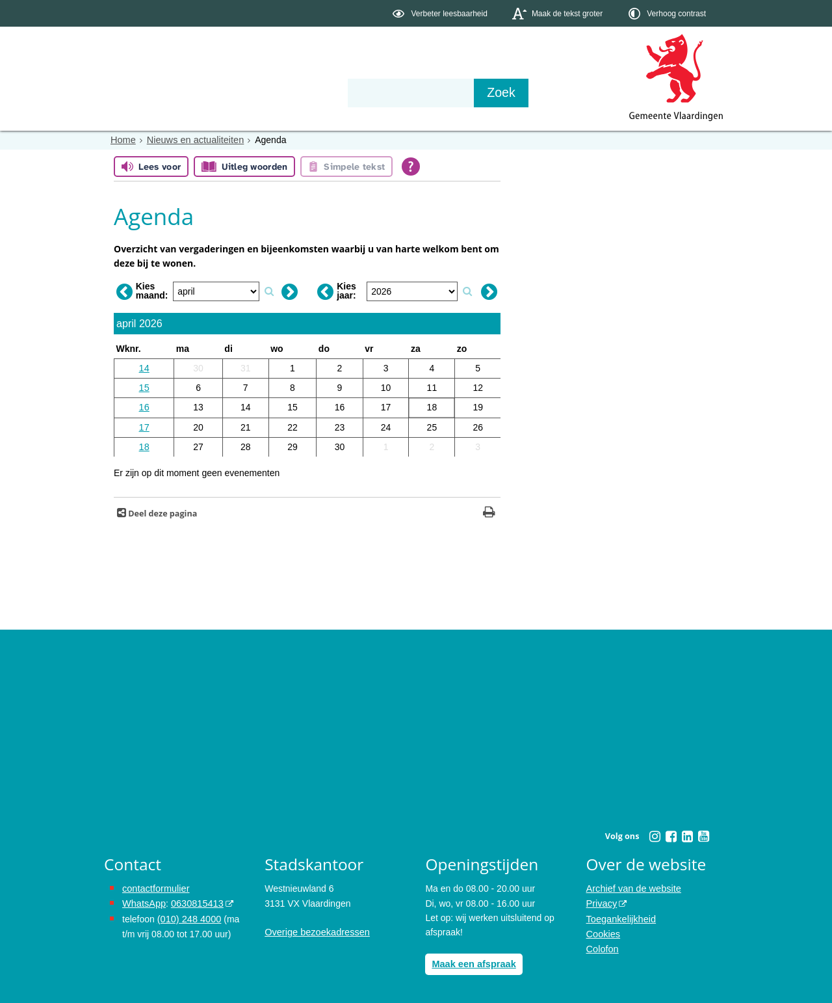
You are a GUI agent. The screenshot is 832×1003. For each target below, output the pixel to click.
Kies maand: (152, 289)
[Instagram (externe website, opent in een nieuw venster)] (654, 832)
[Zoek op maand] (269, 290)
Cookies (602, 928)
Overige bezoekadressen (315, 928)
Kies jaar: (346, 289)
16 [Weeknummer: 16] (144, 405)
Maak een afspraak (472, 960)
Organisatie (303, 92)
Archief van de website (632, 884)
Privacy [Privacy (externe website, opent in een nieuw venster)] (601, 899)
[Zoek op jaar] (467, 290)
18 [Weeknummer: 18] (144, 443)
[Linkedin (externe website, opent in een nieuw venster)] (687, 832)
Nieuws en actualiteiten (192, 140)
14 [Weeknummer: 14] (144, 367)
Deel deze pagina (161, 509)
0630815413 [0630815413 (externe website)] (194, 899)
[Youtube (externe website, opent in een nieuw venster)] (703, 832)
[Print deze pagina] (489, 510)
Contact (380, 92)
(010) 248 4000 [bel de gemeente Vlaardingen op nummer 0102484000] (188, 914)
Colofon (602, 943)
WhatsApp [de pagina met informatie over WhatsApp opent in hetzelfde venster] (143, 899)
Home (122, 140)
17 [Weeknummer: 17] (144, 424)
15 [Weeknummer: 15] (144, 386)
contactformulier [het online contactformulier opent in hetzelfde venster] (154, 884)
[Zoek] (555, 93)
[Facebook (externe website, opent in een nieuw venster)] (671, 832)
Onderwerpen (141, 92)
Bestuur (224, 92)
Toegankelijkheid (620, 914)
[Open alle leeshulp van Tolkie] (411, 166)
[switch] (441, 13)
